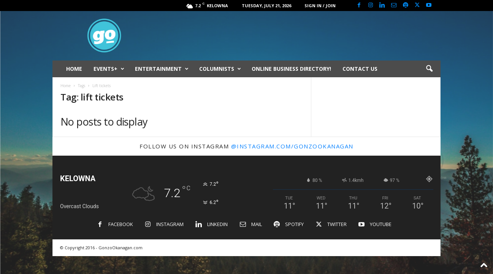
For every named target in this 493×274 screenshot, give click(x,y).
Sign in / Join (320, 5)
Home (65, 85)
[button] (429, 69)
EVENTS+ (109, 69)
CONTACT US (359, 68)
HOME (74, 68)
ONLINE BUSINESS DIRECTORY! (291, 68)
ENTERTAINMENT (162, 69)
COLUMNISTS (220, 69)
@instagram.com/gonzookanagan (292, 146)
